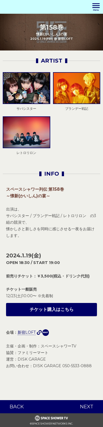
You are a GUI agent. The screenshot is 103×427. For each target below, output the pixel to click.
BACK (17, 407)
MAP (45, 332)
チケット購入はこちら (52, 309)
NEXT (86, 407)
